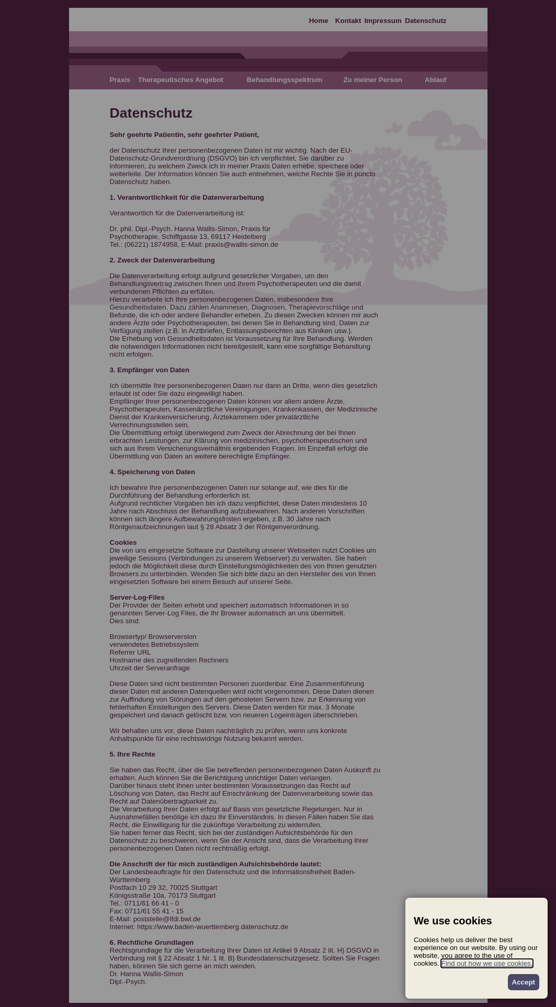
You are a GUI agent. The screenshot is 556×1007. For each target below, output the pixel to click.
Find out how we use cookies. (487, 963)
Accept (523, 982)
